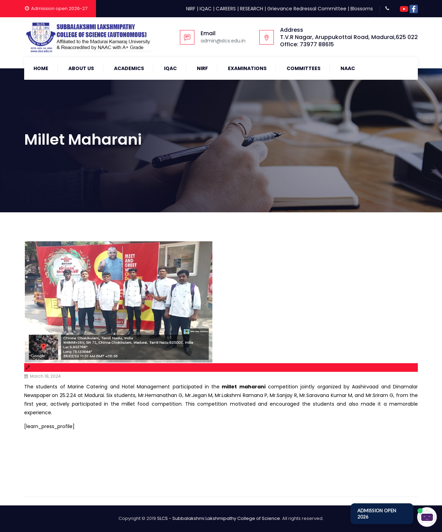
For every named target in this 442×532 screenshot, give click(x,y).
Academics (129, 68)
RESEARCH (251, 8)
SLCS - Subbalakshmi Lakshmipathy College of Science (218, 518)
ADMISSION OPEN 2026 (376, 514)
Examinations (247, 68)
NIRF (190, 8)
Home (40, 68)
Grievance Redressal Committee (306, 8)
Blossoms (361, 8)
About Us (81, 68)
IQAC (206, 8)
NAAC (347, 68)
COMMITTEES (303, 68)
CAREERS (226, 8)
